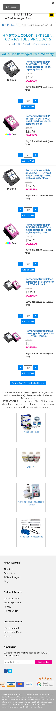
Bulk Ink (31, 467)
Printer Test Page (13, 632)
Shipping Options (12, 602)
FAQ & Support (11, 628)
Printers (11, 25)
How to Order (11, 611)
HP (19, 25)
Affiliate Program (12, 577)
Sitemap (8, 636)
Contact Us (9, 573)
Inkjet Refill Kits (31, 432)
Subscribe (43, 662)
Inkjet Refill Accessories (31, 536)
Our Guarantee (11, 598)
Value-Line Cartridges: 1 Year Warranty (31, 44)
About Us (8, 569)
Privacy (7, 606)
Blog (6, 581)
